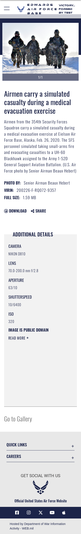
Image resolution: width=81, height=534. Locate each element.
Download (15, 211)
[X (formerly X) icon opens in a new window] (40, 512)
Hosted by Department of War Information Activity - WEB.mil (38, 526)
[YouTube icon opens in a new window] (52, 512)
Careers (13, 456)
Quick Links (16, 444)
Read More (17, 338)
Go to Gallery (18, 418)
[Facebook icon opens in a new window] (17, 512)
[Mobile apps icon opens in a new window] (64, 512)
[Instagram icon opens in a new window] (28, 512)
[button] (7, 9)
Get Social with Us (40, 475)
